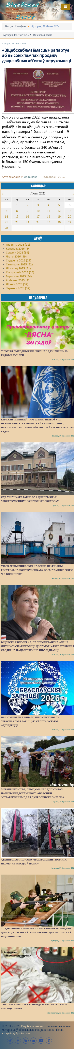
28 (6, 228)
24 (37, 222)
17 (37, 216)
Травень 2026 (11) (18, 244)
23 (27, 222)
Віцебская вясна (32, 1026)
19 (59, 216)
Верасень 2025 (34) (19, 276)
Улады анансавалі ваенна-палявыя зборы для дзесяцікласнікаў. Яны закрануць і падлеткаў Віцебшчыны (36, 932)
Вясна (26, 16)
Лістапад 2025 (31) (18, 268)
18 (48, 216)
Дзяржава (30, 177)
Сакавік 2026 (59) (17, 252)
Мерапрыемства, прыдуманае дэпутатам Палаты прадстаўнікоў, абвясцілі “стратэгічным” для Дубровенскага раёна (32, 793)
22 (17, 222)
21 (6, 222)
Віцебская (22, 4)
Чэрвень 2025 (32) (18, 288)
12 (59, 210)
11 (48, 210)
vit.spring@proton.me (16, 1033)
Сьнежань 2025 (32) (19, 264)
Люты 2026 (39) (16, 256)
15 (17, 216)
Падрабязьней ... (53, 177)
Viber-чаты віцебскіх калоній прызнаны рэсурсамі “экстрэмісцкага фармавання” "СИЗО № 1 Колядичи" (37, 570)
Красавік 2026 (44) (18, 248)
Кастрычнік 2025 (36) (20, 272)
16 (27, 216)
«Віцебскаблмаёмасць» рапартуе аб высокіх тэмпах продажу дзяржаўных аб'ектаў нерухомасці (36, 55)
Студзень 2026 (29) (18, 260)
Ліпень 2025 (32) (17, 284)
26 (59, 222)
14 (6, 216)
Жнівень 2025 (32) (18, 280)
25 (48, 222)
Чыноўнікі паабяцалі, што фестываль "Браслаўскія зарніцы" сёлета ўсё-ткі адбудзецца (30, 721)
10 (37, 210)
